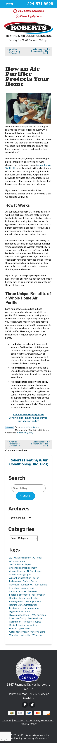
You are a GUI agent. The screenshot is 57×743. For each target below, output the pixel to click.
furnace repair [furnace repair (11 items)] (28, 588)
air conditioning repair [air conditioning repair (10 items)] (20, 574)
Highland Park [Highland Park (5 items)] (16, 611)
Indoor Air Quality (25, 432)
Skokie (36, 427)
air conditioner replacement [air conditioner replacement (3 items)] (23, 567)
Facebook (25, 705)
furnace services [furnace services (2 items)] (17, 591)
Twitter (32, 705)
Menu (9, 3)
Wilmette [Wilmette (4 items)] (26, 635)
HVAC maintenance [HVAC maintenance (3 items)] (19, 615)
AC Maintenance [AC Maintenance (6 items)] (22, 557)
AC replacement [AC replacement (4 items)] (17, 561)
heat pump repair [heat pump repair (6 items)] (30, 608)
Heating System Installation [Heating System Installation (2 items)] (23, 605)
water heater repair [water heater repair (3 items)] (19, 631)
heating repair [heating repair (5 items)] (16, 601)
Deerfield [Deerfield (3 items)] (14, 584)
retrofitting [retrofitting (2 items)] (33, 625)
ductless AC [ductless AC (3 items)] (27, 584)
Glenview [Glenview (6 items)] (32, 591)
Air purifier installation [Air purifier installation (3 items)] (20, 578)
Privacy (3, 740)
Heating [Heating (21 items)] (13, 598)
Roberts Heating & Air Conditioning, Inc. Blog (28, 462)
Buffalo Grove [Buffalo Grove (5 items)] (30, 581)
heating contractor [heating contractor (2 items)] (28, 598)
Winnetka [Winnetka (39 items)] (37, 635)
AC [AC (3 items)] (10, 557)
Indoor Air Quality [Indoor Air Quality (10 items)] (17, 618)
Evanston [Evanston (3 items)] (14, 588)
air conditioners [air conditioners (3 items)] (17, 571)
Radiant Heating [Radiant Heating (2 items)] (17, 625)
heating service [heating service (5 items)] (33, 601)
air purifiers (26, 427)
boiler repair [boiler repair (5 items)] (15, 581)
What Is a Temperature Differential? (14, 51)
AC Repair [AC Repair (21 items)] (37, 557)
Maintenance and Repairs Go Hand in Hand (39, 51)
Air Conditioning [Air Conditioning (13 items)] (35, 571)
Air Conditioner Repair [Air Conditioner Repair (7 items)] (20, 564)
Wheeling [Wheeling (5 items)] (14, 635)
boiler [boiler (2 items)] (36, 578)
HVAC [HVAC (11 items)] (28, 611)
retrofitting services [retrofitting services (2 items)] (19, 628)
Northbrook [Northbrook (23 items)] (15, 621)
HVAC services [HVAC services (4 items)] (38, 615)
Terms (8, 740)
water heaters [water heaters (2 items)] (38, 631)
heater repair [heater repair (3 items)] (38, 594)
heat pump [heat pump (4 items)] (14, 608)
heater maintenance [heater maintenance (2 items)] (19, 594)
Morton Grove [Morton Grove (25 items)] (35, 618)
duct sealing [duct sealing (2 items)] (41, 584)
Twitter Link (9, 427)
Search (25, 496)
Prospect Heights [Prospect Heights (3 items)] (32, 621)
